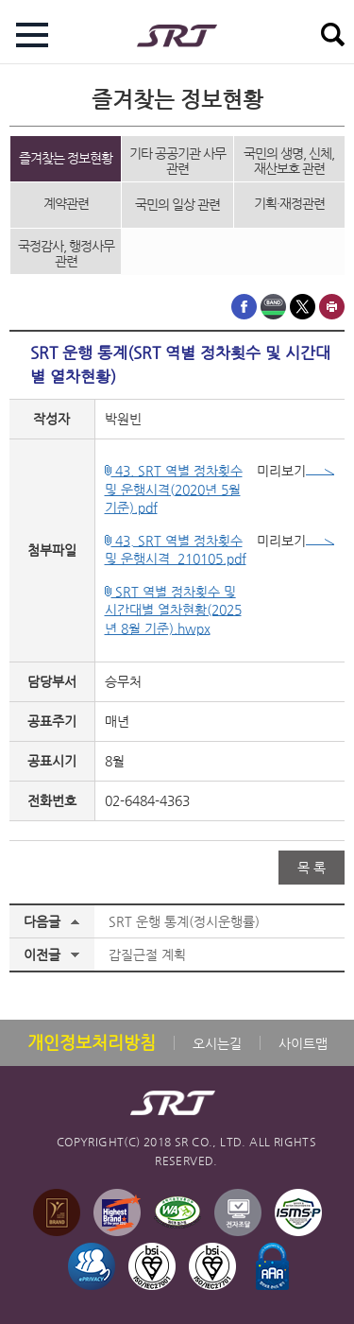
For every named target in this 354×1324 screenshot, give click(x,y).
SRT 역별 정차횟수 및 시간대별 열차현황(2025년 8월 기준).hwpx (173, 610)
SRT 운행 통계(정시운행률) (184, 921)
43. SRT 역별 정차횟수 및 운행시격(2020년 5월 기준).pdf (174, 489)
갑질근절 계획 (147, 954)
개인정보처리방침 (91, 1042)
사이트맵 (303, 1043)
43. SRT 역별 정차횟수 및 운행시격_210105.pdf (175, 550)
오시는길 (217, 1043)
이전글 (42, 954)
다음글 (42, 921)
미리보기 (295, 470)
